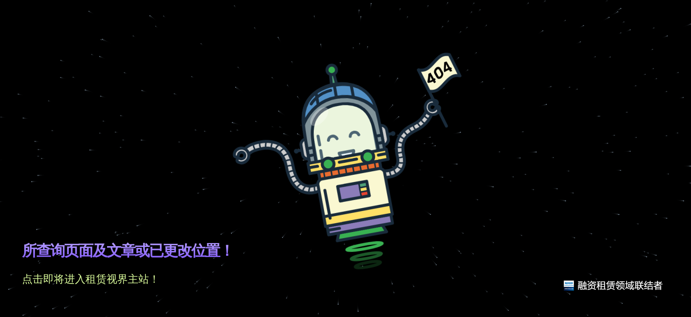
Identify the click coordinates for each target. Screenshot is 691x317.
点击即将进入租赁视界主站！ (91, 279)
